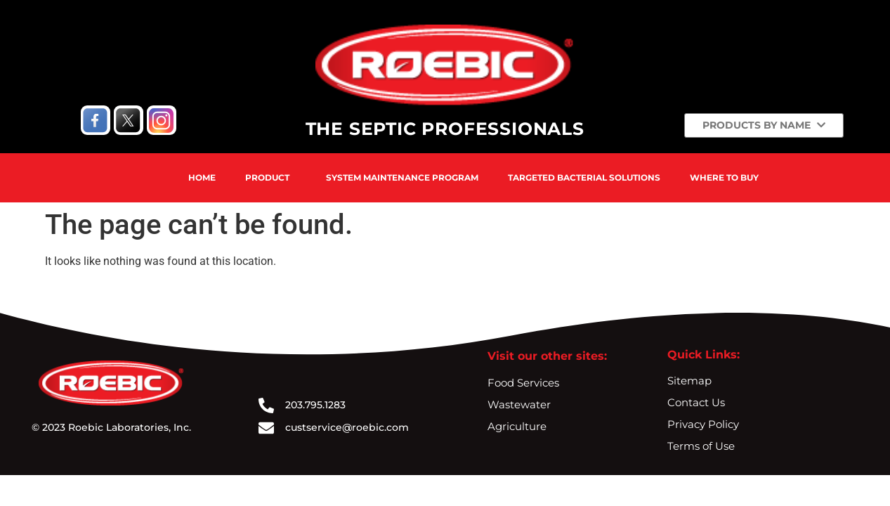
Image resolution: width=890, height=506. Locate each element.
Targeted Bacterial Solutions (584, 177)
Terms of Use (701, 446)
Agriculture (517, 426)
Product (267, 177)
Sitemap (689, 380)
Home (202, 177)
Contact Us (696, 402)
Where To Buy (724, 177)
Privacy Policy (703, 424)
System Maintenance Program (402, 177)
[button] (270, 177)
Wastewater (519, 404)
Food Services (523, 382)
